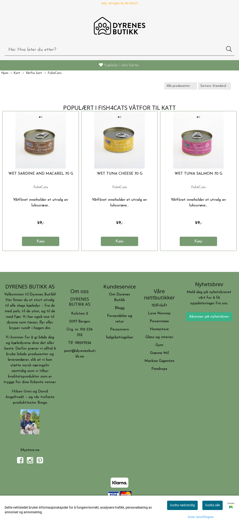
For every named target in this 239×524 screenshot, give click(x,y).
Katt (15, 73)
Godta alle (212, 505)
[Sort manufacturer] (180, 86)
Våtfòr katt (32, 73)
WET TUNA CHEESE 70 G (119, 174)
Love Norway (159, 313)
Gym (159, 345)
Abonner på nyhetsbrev (209, 317)
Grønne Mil (159, 353)
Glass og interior (159, 337)
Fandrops (159, 369)
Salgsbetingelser (119, 337)
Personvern (119, 329)
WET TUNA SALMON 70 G (198, 174)
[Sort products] (214, 86)
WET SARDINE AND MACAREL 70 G (40, 174)
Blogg (119, 308)
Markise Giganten (159, 361)
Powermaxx (159, 321)
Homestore (159, 329)
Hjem (4, 73)
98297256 (83, 343)
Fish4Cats (53, 73)
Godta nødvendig (182, 505)
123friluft (159, 305)
